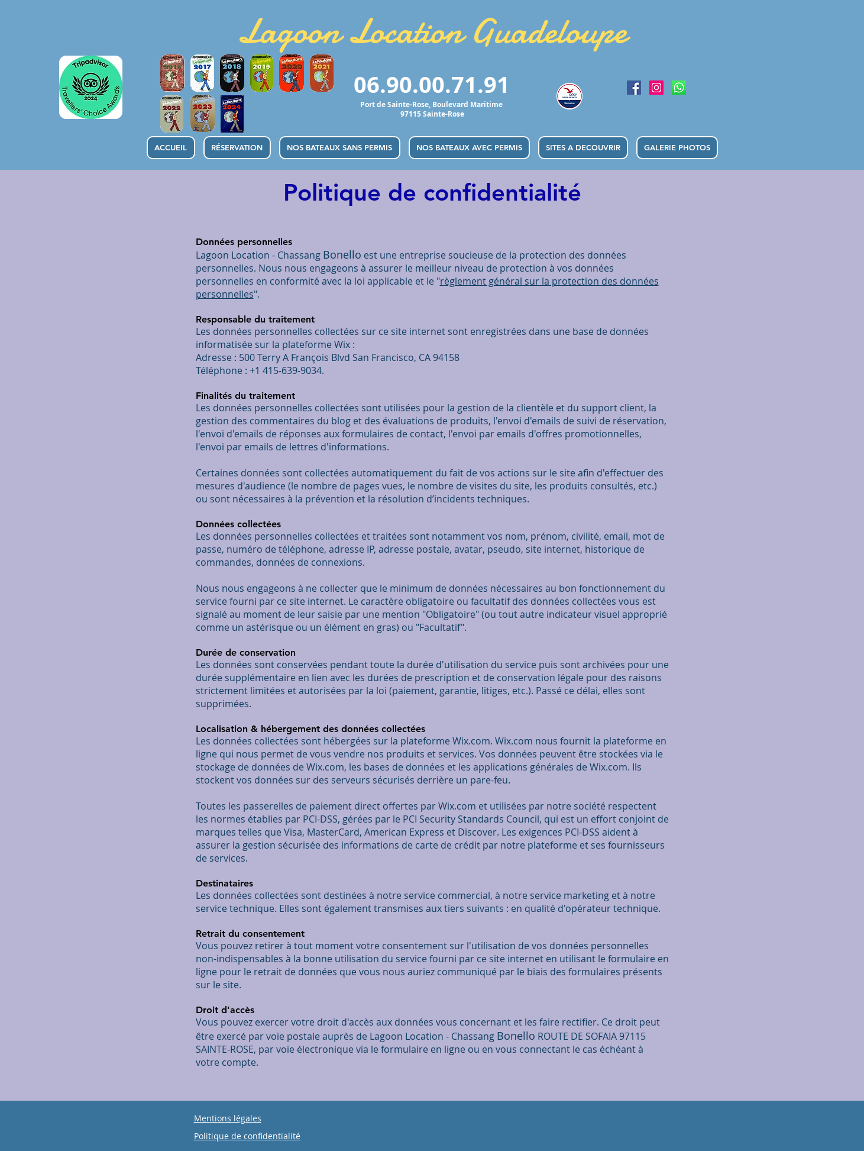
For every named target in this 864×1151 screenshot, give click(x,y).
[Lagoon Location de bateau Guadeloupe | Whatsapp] (679, 87)
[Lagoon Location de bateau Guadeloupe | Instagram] (656, 87)
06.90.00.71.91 (432, 84)
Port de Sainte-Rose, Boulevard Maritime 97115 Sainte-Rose (432, 109)
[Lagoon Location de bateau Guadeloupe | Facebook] (634, 87)
